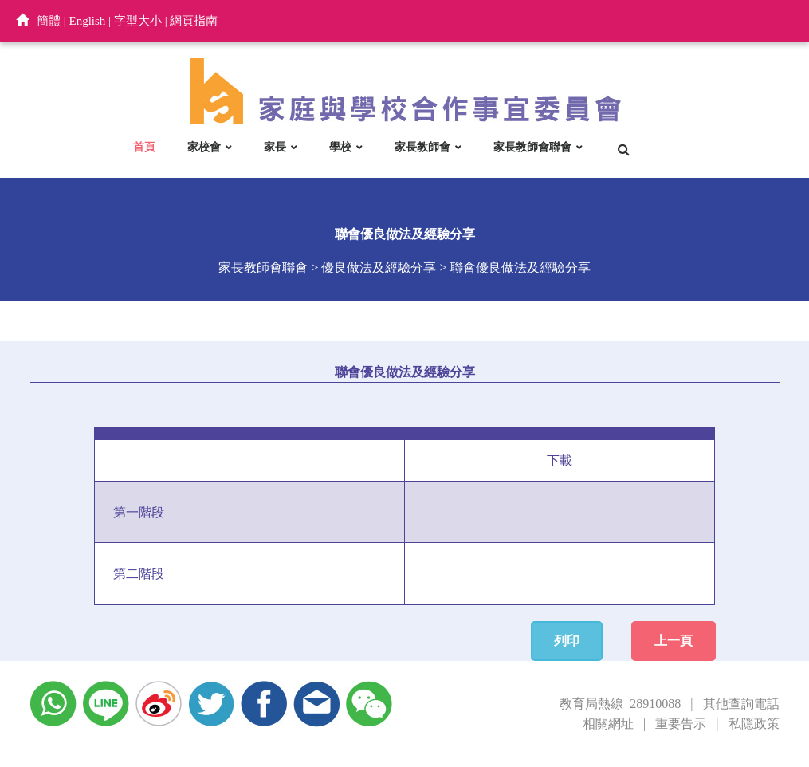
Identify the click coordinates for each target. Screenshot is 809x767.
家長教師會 (422, 146)
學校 (340, 146)
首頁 (144, 146)
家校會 (204, 146)
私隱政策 (754, 723)
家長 (275, 146)
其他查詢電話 (741, 703)
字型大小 (138, 20)
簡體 (49, 20)
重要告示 (680, 723)
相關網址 (608, 723)
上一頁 (673, 640)
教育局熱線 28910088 (620, 703)
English (87, 20)
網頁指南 (194, 20)
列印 (566, 640)
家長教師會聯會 (532, 146)
